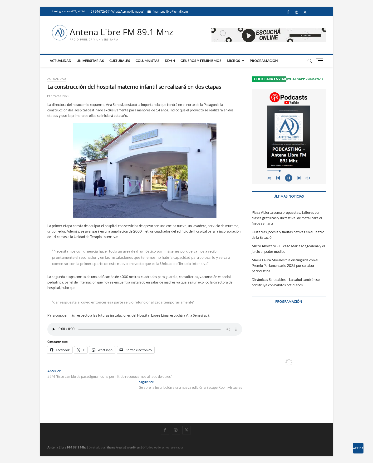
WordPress (134, 447)
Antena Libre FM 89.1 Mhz (121, 32)
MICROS (233, 61)
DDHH (170, 61)
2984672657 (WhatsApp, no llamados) (117, 11)
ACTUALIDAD (60, 61)
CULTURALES (119, 61)
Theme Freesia (116, 447)
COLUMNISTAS (147, 61)
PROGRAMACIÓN (264, 61)
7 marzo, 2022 (58, 96)
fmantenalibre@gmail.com (167, 11)
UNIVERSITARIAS (90, 61)
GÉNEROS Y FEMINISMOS (201, 61)
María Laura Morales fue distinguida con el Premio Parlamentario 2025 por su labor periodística (285, 265)
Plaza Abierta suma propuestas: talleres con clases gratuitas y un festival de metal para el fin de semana (287, 217)
